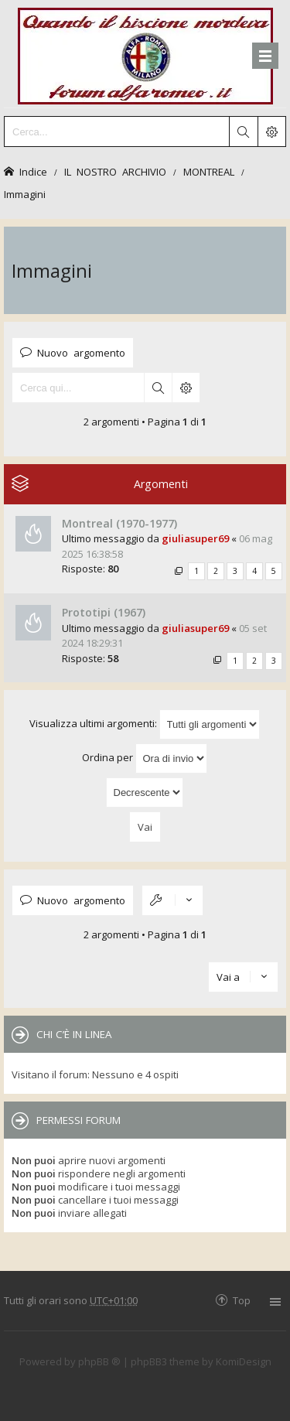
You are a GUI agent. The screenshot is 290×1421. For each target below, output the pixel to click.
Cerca (158, 387)
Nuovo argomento (81, 352)
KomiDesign (243, 1361)
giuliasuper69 (195, 538)
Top (242, 1300)
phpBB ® (99, 1361)
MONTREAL (208, 171)
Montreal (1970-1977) (119, 523)
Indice (33, 171)
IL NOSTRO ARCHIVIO (115, 171)
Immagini (25, 194)
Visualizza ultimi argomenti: (144, 724)
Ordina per (144, 758)
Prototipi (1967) (103, 612)
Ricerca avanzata (186, 387)
